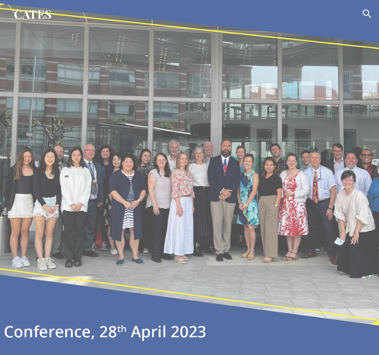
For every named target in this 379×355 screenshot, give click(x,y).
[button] (367, 14)
